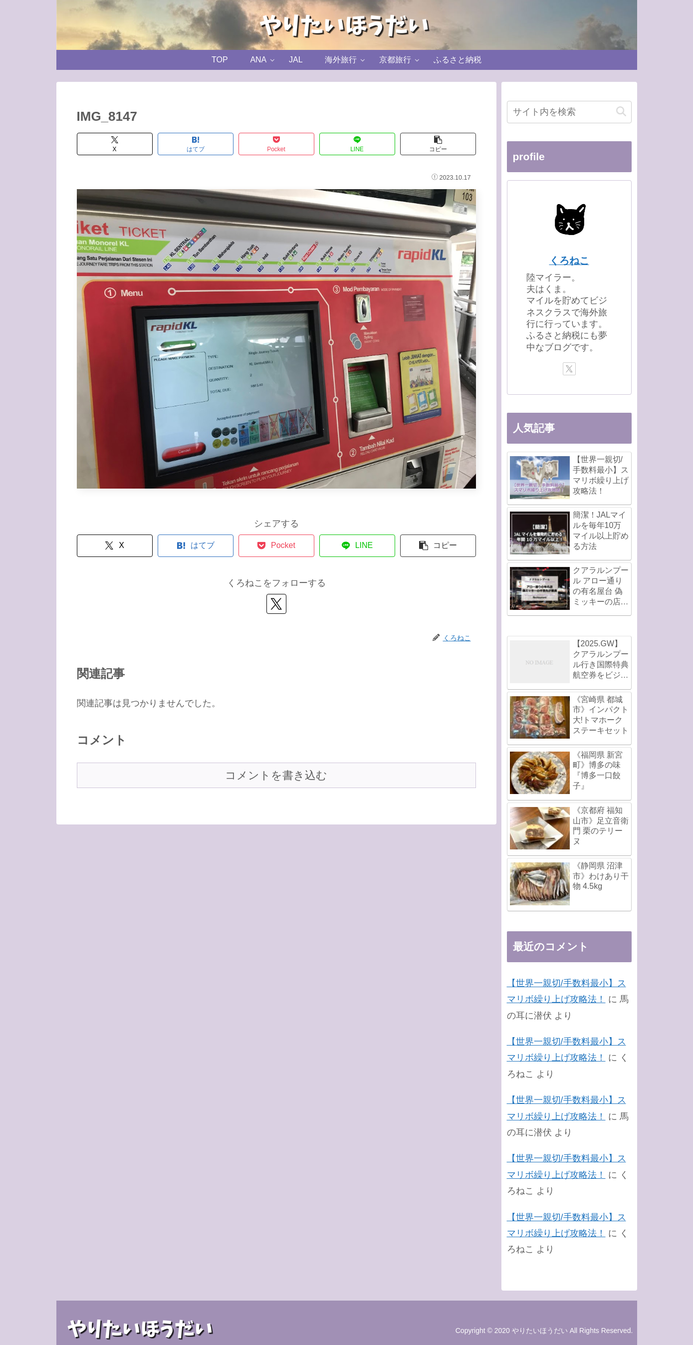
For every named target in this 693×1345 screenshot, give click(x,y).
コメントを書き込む (276, 775)
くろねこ (569, 260)
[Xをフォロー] (276, 604)
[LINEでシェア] (357, 144)
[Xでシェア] (115, 144)
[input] (569, 112)
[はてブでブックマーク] (195, 144)
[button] (438, 144)
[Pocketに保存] (276, 144)
